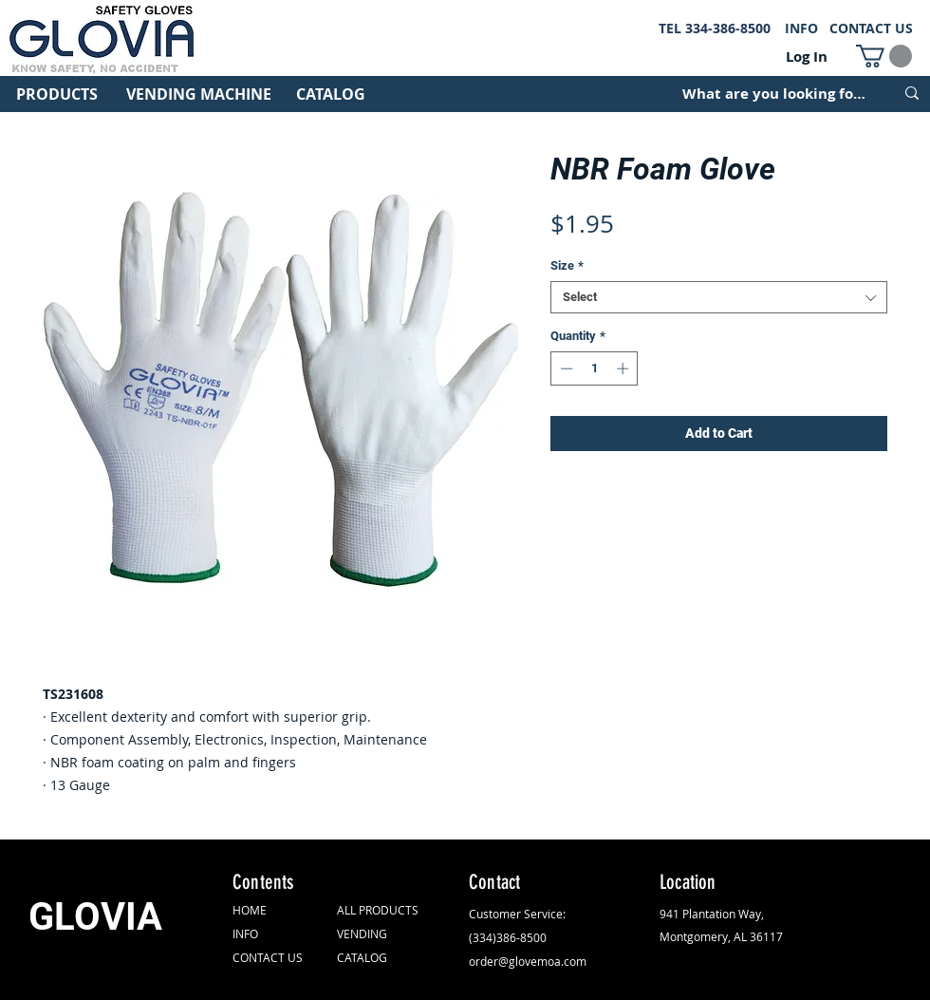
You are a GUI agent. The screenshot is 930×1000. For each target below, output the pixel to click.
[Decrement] (564, 368)
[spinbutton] (594, 368)
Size (567, 265)
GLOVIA (95, 917)
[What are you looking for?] (773, 93)
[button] (884, 56)
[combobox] (718, 297)
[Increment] (624, 368)
